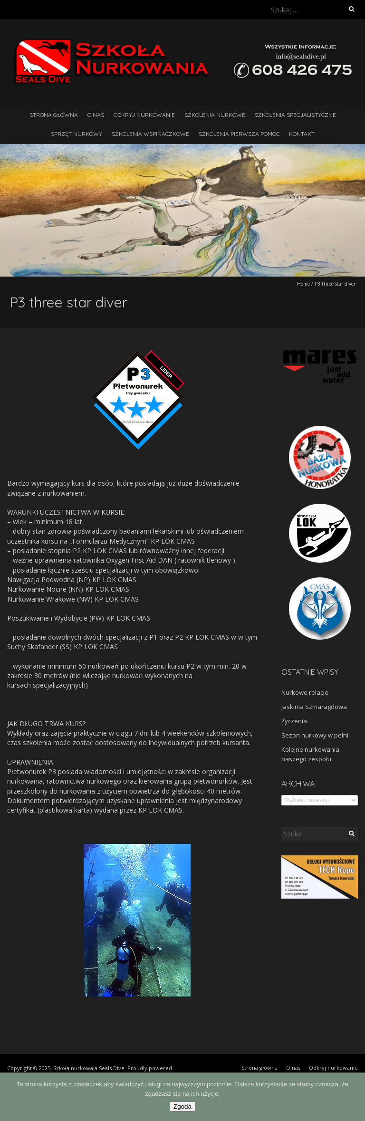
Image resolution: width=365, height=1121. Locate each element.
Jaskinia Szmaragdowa (314, 706)
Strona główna (53, 114)
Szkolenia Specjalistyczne (295, 114)
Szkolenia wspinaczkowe (150, 133)
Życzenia (294, 721)
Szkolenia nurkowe (214, 114)
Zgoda (182, 1106)
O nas (95, 114)
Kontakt (302, 133)
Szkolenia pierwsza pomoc (239, 133)
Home (303, 283)
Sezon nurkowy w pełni (314, 735)
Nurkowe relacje (304, 692)
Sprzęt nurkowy (76, 133)
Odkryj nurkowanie (144, 114)
